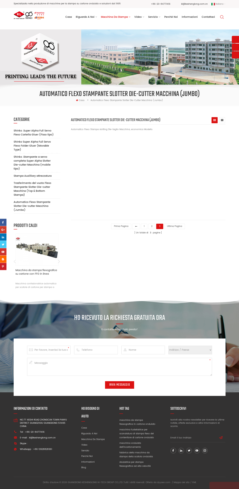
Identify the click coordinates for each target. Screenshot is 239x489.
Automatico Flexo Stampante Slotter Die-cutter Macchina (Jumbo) (32, 206)
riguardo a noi (85, 18)
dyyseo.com (163, 482)
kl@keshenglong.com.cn (194, 4)
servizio (153, 18)
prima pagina (121, 225)
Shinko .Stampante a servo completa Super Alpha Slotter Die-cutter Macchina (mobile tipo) (32, 163)
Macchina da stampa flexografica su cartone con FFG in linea (36, 272)
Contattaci (208, 18)
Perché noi (87, 456)
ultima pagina (174, 225)
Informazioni (190, 18)
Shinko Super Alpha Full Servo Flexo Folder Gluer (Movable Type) (32, 146)
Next (58, 261)
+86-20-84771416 (160, 4)
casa (80, 100)
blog (83, 467)
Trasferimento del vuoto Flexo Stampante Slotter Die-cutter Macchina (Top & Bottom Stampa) (32, 189)
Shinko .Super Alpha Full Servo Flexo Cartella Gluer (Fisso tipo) (34, 133)
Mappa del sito (182, 482)
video (138, 18)
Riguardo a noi (89, 433)
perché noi (171, 18)
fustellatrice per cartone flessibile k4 (164, 195)
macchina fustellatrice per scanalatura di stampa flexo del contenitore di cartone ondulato (136, 433)
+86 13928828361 (42, 449)
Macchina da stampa (114, 18)
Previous (15, 261)
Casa (68, 18)
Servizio (85, 450)
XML (194, 482)
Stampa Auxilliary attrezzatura (33, 176)
